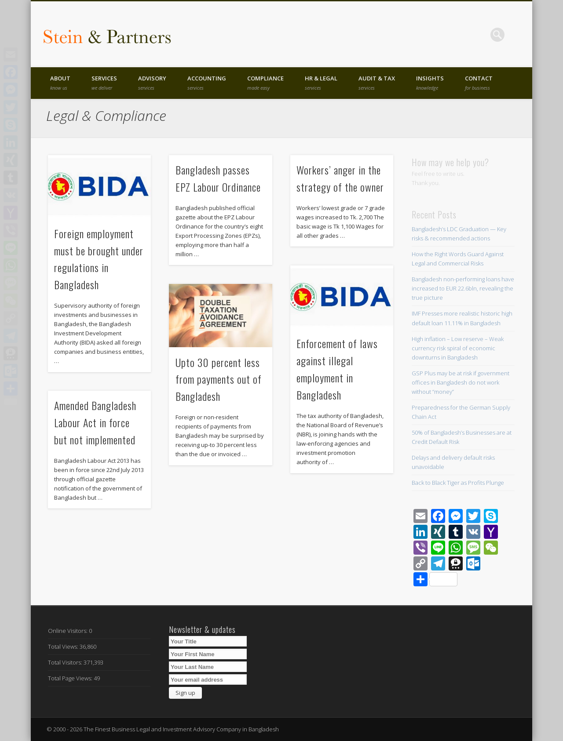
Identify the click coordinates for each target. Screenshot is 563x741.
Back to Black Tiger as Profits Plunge (458, 483)
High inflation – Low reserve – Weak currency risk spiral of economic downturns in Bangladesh (458, 348)
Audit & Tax (376, 82)
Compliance (265, 82)
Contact (479, 82)
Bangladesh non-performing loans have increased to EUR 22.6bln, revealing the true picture (463, 288)
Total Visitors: (66, 662)
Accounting (206, 82)
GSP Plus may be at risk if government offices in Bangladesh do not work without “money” (460, 382)
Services (104, 82)
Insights (430, 82)
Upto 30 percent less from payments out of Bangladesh (218, 379)
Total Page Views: (71, 678)
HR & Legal (321, 82)
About (60, 82)
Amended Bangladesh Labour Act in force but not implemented (95, 422)
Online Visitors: (68, 631)
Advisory (152, 82)
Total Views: (64, 646)
